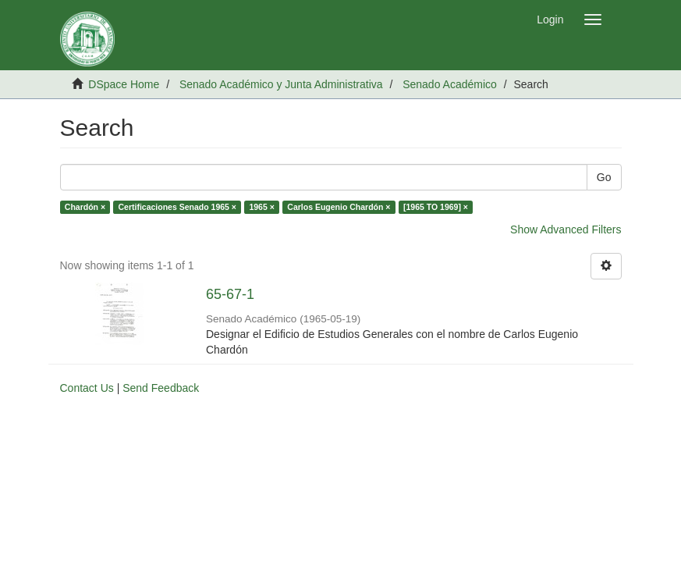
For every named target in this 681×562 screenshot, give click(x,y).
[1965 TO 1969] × (435, 207)
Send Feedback (160, 388)
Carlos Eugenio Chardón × (338, 207)
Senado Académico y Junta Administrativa (281, 84)
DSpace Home (123, 84)
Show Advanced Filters (565, 229)
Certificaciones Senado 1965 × (177, 207)
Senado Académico (450, 84)
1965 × (261, 207)
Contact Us (87, 388)
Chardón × (85, 207)
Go (604, 177)
